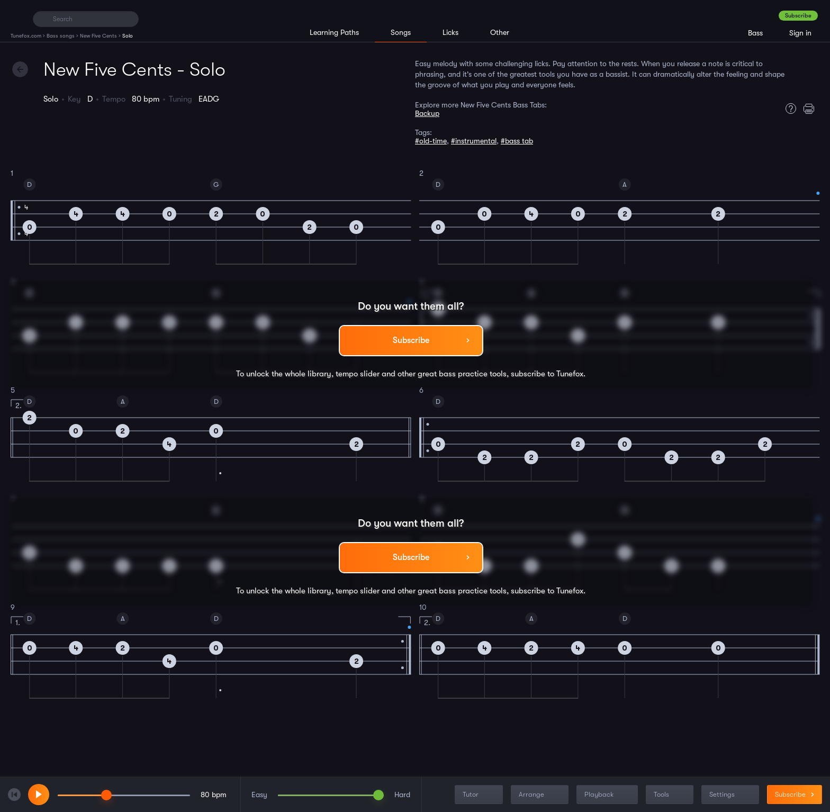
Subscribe (798, 15)
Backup (427, 113)
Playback (608, 794)
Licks (450, 32)
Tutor (480, 794)
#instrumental (474, 141)
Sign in (800, 33)
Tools (671, 794)
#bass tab (517, 141)
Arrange (541, 794)
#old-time (431, 141)
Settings (731, 794)
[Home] (17, 18)
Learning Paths (334, 32)
